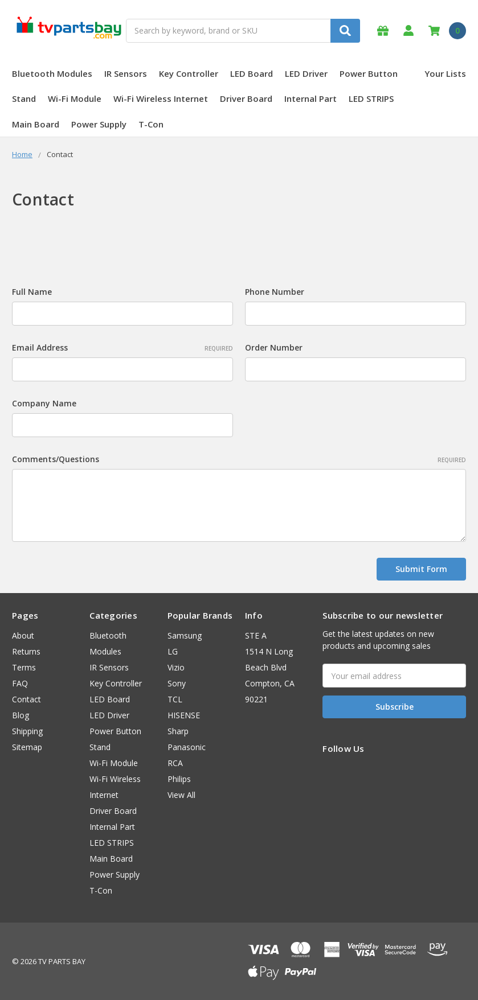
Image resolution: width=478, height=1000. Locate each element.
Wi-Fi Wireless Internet (160, 98)
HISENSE (183, 715)
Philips (179, 778)
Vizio (176, 667)
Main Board (35, 124)
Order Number (274, 347)
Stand (24, 98)
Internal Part (310, 98)
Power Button (369, 73)
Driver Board (246, 98)
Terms (24, 667)
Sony (176, 683)
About (23, 635)
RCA (175, 763)
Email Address (122, 347)
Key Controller (188, 73)
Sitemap (27, 747)
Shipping (27, 731)
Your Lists (445, 73)
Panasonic (186, 747)
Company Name (44, 403)
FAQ (20, 683)
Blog (20, 715)
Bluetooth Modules (52, 73)
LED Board (251, 73)
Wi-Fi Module (74, 98)
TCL (174, 699)
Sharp (178, 731)
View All (181, 794)
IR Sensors (125, 73)
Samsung (184, 635)
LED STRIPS (371, 98)
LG (172, 651)
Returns (26, 651)
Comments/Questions (239, 459)
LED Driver (306, 73)
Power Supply (98, 124)
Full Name (32, 291)
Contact (26, 699)
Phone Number (274, 291)
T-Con (151, 124)
